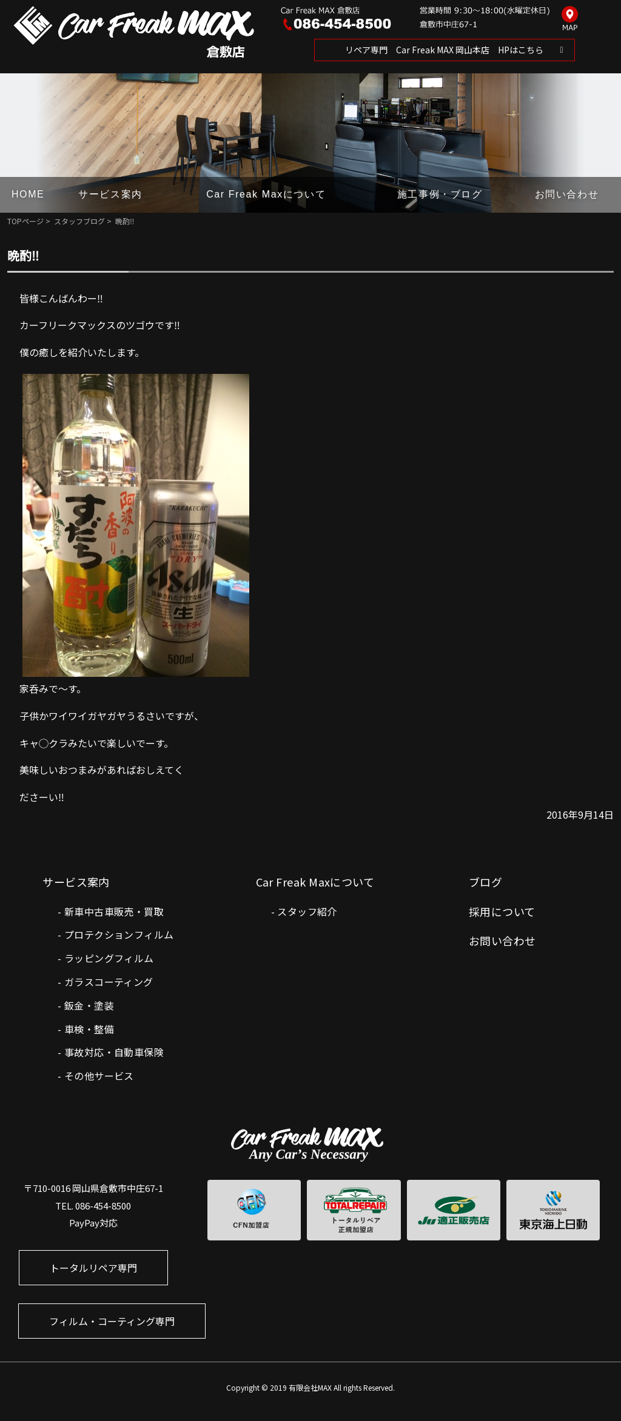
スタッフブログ (79, 221)
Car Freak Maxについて (266, 194)
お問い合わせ (567, 194)
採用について (502, 911)
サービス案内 (110, 194)
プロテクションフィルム (118, 934)
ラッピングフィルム (109, 958)
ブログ (485, 882)
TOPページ (25, 221)
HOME (28, 194)
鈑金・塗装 (89, 1005)
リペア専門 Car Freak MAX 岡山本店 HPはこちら (444, 50)
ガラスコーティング (108, 981)
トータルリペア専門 (93, 1267)
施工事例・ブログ (440, 194)
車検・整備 (89, 1029)
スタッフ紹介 (307, 911)
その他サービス (99, 1075)
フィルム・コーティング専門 (112, 1321)
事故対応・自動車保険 (114, 1052)
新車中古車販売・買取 (114, 911)
